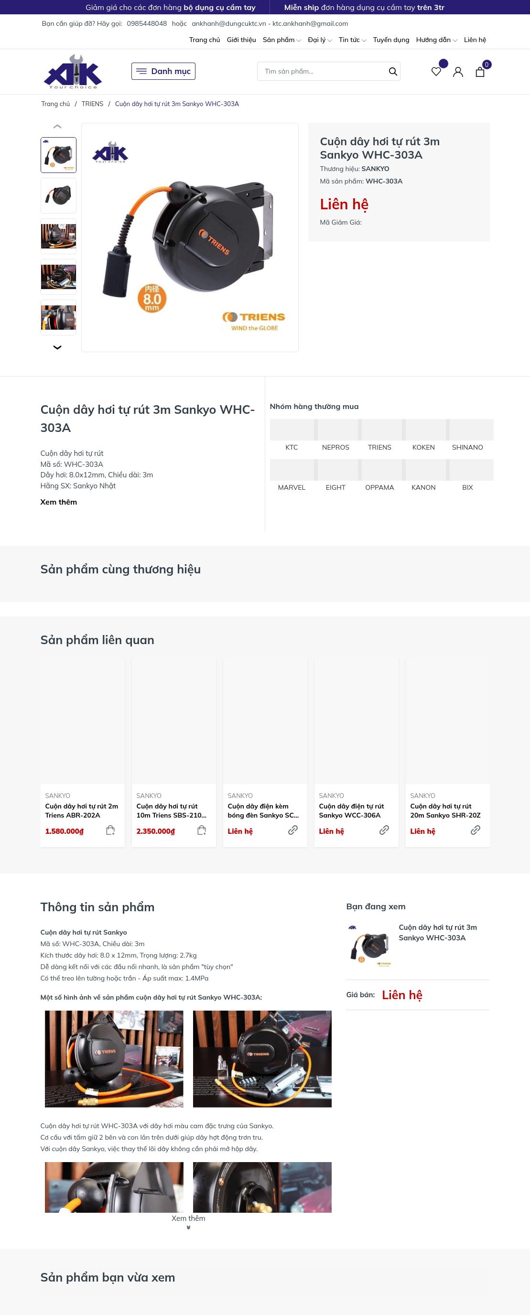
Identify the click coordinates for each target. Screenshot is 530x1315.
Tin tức (353, 40)
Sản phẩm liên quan (98, 639)
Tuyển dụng (391, 39)
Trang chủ (204, 39)
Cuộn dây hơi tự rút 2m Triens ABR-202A (82, 810)
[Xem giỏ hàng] (480, 71)
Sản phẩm (282, 40)
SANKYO (58, 795)
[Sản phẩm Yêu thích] (437, 71)
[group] (190, 237)
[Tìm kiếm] (393, 70)
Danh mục (163, 71)
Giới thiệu (241, 39)
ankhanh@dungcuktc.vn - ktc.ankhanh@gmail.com (270, 23)
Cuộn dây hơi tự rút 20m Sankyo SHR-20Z (446, 810)
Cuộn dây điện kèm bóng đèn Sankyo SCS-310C (264, 810)
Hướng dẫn (436, 40)
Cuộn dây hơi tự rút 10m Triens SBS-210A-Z (173, 810)
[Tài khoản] (458, 71)
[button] (58, 347)
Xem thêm (59, 502)
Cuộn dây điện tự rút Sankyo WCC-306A (351, 810)
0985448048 (147, 23)
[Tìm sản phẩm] (328, 71)
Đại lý (320, 40)
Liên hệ (475, 39)
